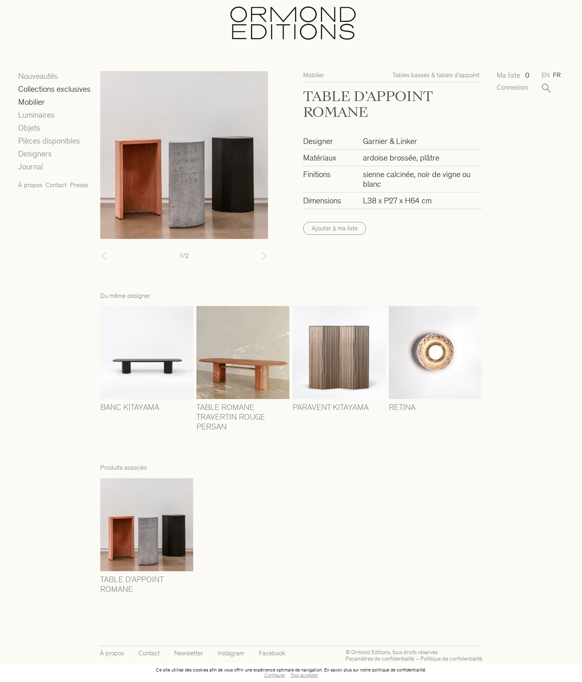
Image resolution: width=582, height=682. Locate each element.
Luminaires (36, 115)
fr (557, 75)
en (546, 75)
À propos (30, 185)
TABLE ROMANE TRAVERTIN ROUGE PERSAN (230, 416)
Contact (56, 185)
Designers (35, 153)
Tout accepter (304, 675)
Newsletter (188, 653)
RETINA (402, 407)
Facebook (272, 653)
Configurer (274, 675)
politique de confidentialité (398, 670)
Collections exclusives (54, 89)
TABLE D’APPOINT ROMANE (131, 584)
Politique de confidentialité (451, 658)
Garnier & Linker (390, 141)
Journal (30, 166)
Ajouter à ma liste (335, 228)
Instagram (230, 653)
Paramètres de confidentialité (380, 658)
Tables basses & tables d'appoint (435, 75)
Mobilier (31, 102)
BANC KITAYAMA (129, 407)
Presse (79, 185)
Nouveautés (38, 76)
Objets (29, 128)
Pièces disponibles (49, 141)
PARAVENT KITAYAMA (331, 407)
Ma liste (513, 75)
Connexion (512, 87)
